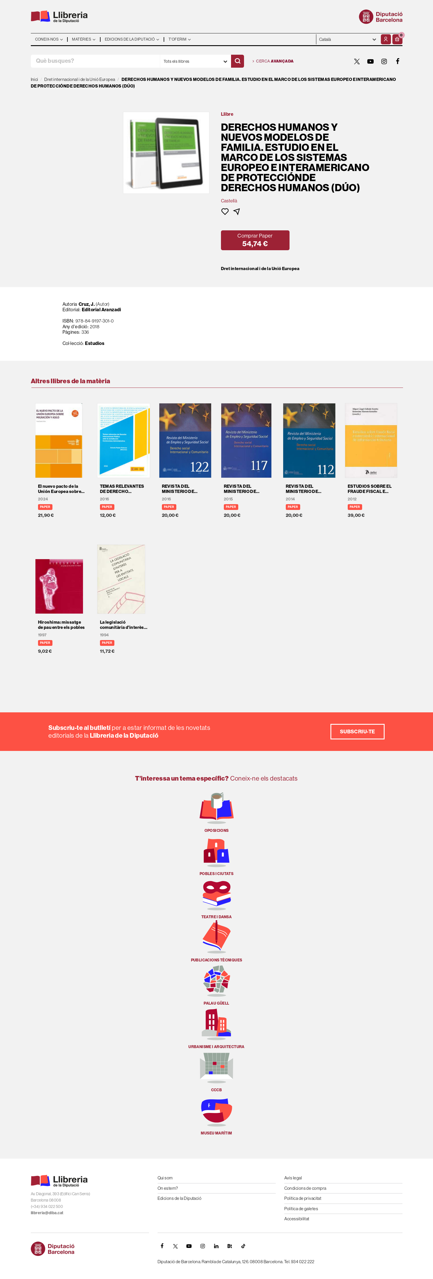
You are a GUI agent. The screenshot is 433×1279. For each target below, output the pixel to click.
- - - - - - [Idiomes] (347, 39)
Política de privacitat (303, 1198)
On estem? (168, 1188)
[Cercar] (237, 61)
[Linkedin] (216, 1246)
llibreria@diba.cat (47, 1212)
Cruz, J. (87, 304)
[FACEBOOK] (397, 61)
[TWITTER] (357, 61)
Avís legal (293, 1178)
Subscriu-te (357, 731)
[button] (397, 39)
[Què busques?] (95, 61)
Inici (34, 79)
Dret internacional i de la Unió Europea (260, 268)
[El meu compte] (386, 39)
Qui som (165, 1178)
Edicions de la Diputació (180, 1198)
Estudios (94, 343)
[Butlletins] (230, 1246)
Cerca (273, 61)
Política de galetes (301, 1208)
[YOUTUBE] (370, 61)
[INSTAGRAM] (384, 61)
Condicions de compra (305, 1188)
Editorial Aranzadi (101, 309)
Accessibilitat (296, 1218)
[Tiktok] (243, 1246)
